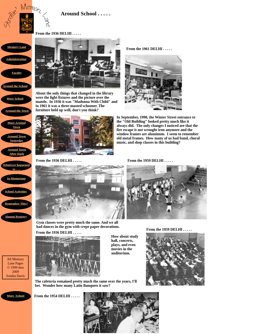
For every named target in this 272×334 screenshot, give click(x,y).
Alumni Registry (16, 216)
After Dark (16, 153)
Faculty (17, 72)
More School (15, 98)
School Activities (16, 191)
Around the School (15, 86)
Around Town (16, 136)
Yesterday (16, 140)
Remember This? (16, 203)
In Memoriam (16, 178)
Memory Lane (16, 47)
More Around (16, 123)
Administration (16, 59)
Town (16, 127)
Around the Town (17, 110)
